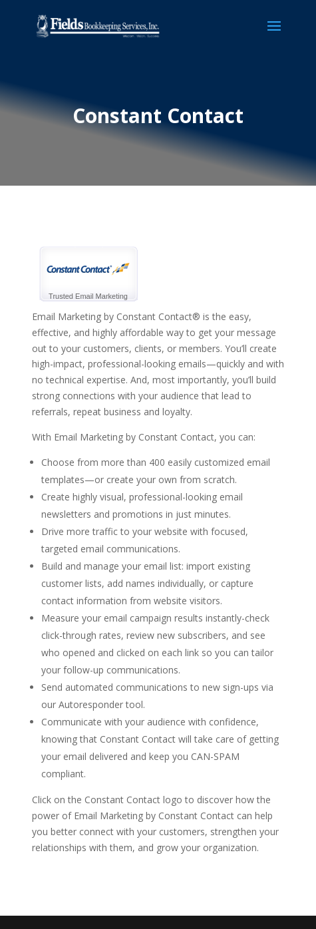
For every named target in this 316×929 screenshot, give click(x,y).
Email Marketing (101, 296)
